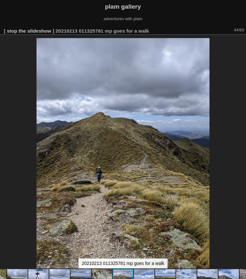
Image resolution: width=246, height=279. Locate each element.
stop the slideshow (29, 31)
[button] (240, 44)
